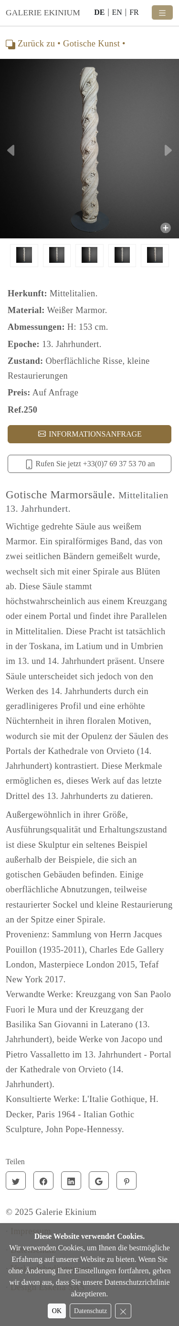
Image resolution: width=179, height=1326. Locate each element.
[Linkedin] (71, 1180)
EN (117, 12)
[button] (13, 150)
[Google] (99, 1180)
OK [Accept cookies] (57, 1311)
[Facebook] (43, 1180)
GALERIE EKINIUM (43, 12)
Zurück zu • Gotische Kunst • (66, 43)
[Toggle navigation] (162, 12)
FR (134, 12)
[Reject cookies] (123, 1311)
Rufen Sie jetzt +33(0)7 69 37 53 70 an (89, 464)
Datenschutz (90, 1311)
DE (99, 12)
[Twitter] (16, 1180)
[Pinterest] (126, 1180)
